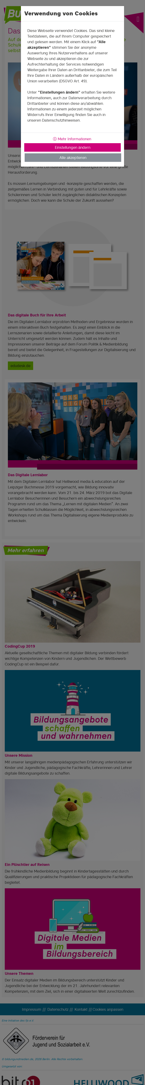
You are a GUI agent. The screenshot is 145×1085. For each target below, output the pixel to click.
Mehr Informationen (72, 139)
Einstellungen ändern (72, 147)
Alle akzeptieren (72, 157)
